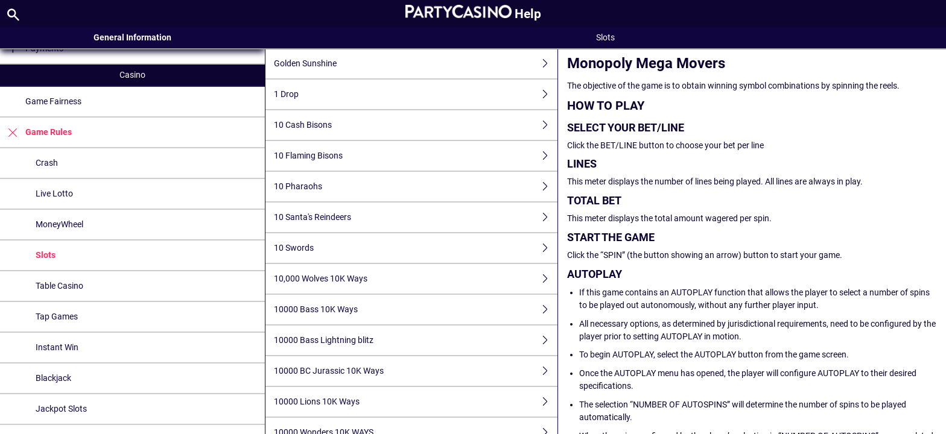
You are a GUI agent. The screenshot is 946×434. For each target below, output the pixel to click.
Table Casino (59, 286)
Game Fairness (53, 101)
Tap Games (57, 316)
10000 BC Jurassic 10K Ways (415, 371)
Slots (46, 255)
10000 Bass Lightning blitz (415, 340)
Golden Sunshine (415, 63)
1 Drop (415, 94)
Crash (47, 163)
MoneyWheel (59, 224)
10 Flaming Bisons (415, 156)
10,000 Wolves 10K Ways (415, 279)
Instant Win (57, 347)
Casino (132, 75)
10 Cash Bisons (415, 125)
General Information (132, 37)
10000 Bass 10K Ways (415, 309)
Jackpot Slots (61, 409)
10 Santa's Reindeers (415, 217)
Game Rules (36, 132)
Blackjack (53, 378)
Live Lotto (54, 193)
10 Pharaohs (415, 186)
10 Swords (415, 248)
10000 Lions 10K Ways (415, 402)
